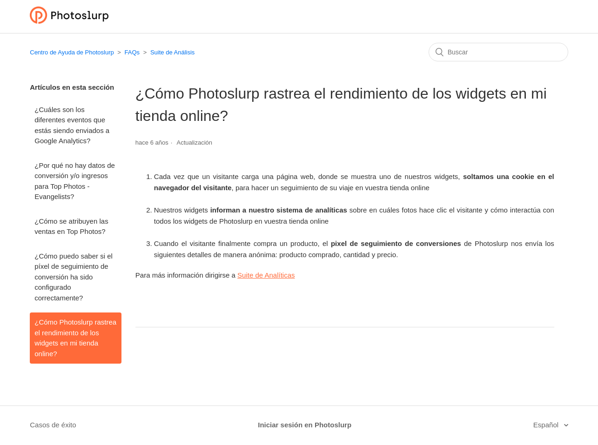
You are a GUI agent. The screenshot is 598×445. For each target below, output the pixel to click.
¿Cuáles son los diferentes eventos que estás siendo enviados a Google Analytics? (71, 125)
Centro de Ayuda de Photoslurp (72, 52)
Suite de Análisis (172, 52)
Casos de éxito (53, 425)
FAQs (132, 52)
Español (546, 425)
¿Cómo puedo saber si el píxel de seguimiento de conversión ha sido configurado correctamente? (73, 277)
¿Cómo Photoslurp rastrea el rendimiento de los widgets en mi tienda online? (75, 338)
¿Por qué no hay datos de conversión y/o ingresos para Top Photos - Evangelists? (74, 181)
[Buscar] (498, 52)
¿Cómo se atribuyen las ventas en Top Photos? (71, 226)
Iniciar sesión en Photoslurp (304, 425)
